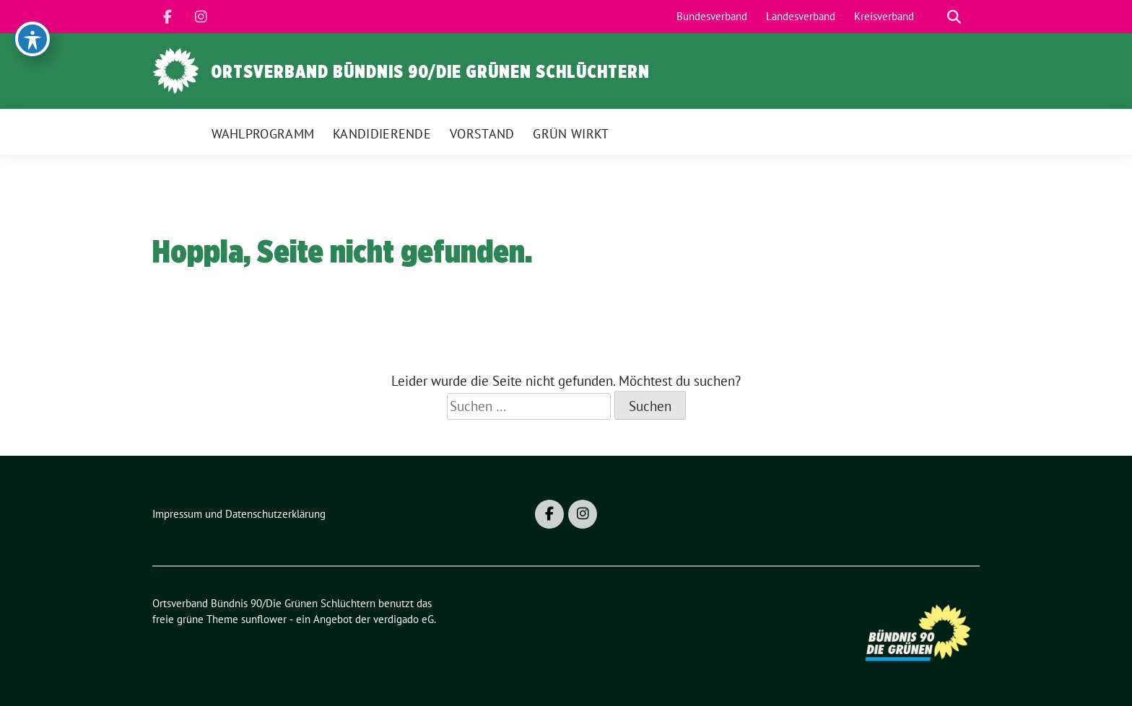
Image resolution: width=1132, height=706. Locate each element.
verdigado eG (403, 619)
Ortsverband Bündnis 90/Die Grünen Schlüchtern (430, 71)
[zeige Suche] (954, 17)
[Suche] (933, 17)
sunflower (264, 619)
